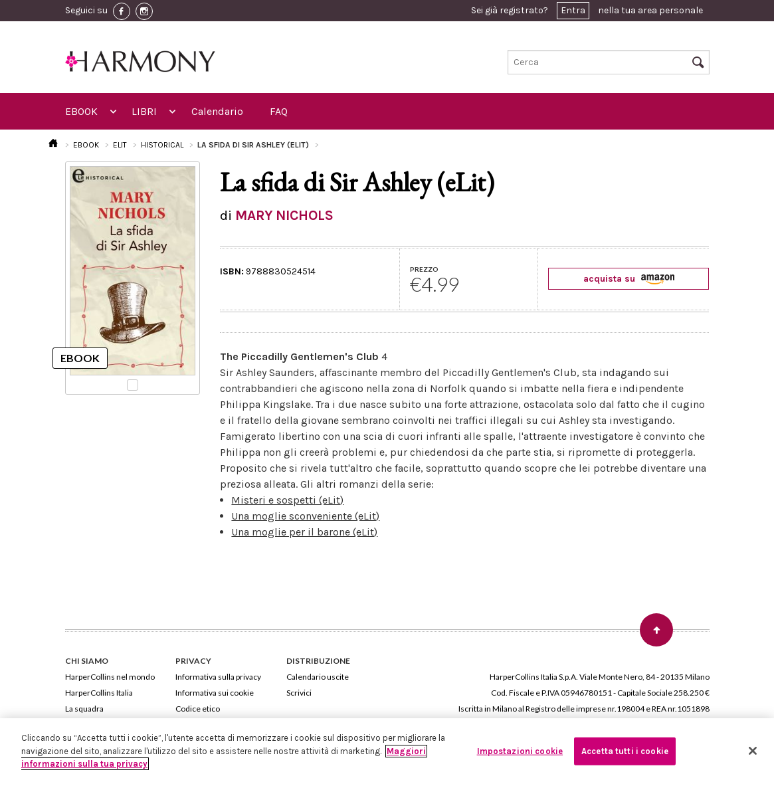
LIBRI (144, 111)
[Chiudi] (752, 750)
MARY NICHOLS (284, 215)
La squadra (84, 709)
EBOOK (81, 111)
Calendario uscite (317, 677)
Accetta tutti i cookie (624, 751)
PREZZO (424, 269)
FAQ (279, 111)
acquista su (628, 278)
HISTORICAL (162, 144)
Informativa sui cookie (214, 693)
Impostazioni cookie (520, 751)
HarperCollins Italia (99, 693)
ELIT (120, 144)
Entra (573, 10)
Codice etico (197, 709)
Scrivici (299, 693)
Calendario (217, 111)
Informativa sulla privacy (218, 677)
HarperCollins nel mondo (110, 677)
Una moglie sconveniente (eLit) (305, 516)
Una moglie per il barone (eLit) (304, 532)
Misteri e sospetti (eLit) (287, 500)
